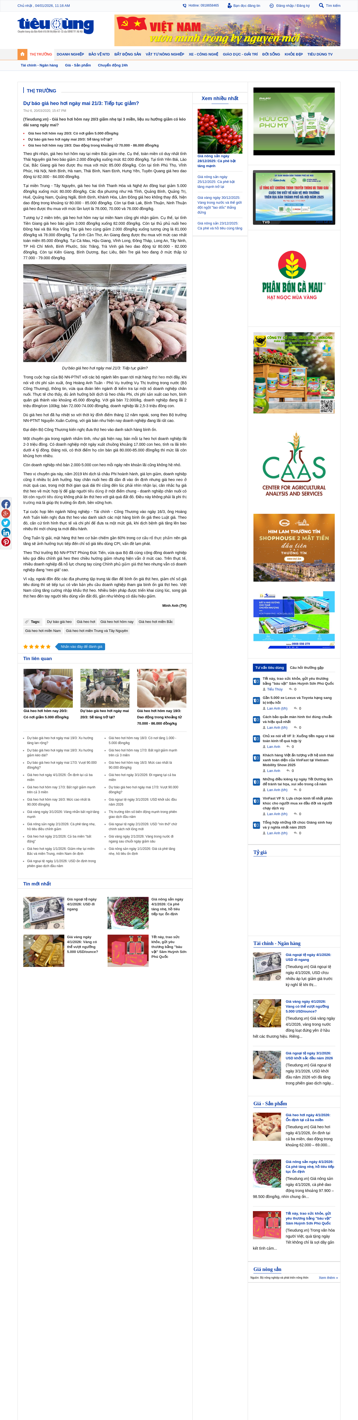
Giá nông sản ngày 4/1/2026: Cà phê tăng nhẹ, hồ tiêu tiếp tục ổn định (310, 1167)
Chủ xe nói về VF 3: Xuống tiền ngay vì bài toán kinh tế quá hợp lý (298, 738)
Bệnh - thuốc (269, 1309)
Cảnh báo (188, 1320)
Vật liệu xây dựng (154, 1326)
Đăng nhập (285, 6)
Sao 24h (29, 1353)
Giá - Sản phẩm (270, 1103)
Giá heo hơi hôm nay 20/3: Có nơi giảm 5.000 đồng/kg (73, 133)
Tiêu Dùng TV (73, 1297)
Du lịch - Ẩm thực (233, 1320)
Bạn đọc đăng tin (246, 6)
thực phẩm (163, 538)
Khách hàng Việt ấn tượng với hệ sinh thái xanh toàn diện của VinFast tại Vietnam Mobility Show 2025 (298, 760)
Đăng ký (303, 6)
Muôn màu (228, 1315)
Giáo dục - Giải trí (38, 1335)
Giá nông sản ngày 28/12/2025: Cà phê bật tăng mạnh (217, 161)
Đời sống (228, 1297)
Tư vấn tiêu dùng (269, 668)
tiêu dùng (96, 491)
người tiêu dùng (49, 497)
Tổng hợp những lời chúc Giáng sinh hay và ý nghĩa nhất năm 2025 (297, 824)
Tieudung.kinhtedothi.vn (262, 1391)
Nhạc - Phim (32, 1359)
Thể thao (227, 1326)
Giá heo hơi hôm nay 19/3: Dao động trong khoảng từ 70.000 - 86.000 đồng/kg (93, 145)
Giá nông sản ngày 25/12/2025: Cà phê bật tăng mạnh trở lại (216, 182)
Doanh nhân (111, 1304)
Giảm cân (267, 1304)
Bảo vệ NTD (191, 1297)
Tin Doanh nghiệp (115, 1320)
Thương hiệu (111, 1315)
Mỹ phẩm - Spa (271, 1315)
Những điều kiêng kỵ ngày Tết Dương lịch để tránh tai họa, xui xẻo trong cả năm (298, 781)
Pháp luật (228, 1309)
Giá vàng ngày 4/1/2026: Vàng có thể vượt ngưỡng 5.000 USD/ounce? (307, 1006)
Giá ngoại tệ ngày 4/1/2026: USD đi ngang (82, 904)
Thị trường (32, 1297)
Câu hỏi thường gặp (307, 668)
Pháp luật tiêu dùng (195, 1304)
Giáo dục (29, 1342)
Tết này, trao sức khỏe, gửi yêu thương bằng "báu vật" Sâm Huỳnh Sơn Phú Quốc (168, 947)
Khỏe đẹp (268, 1297)
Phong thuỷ (150, 1320)
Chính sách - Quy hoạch (159, 1304)
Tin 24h (226, 1304)
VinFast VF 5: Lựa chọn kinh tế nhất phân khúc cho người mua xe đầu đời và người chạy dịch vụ (298, 803)
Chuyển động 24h (36, 1304)
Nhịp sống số (72, 1348)
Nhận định (149, 1309)
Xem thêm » (328, 1278)
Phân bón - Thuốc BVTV (317, 1309)
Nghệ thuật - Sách (36, 1348)
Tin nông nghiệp (311, 1304)
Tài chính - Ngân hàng (277, 943)
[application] (294, 197)
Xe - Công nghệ (75, 1335)
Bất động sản (153, 1297)
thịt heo (158, 377)
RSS (336, 1403)
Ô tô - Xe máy (72, 1342)
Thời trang (267, 1320)
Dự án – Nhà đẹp (154, 1315)
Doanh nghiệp (114, 1297)
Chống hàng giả (192, 1315)
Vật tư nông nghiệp (316, 1297)
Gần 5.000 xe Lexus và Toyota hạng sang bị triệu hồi (297, 700)
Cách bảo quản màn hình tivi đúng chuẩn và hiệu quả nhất (297, 719)
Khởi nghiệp (111, 1309)
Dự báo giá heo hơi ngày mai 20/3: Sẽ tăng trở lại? (70, 139)
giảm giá (129, 564)
